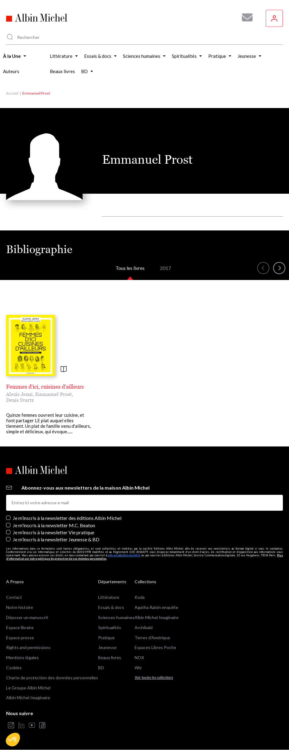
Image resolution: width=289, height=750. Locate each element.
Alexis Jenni (19, 394)
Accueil (12, 93)
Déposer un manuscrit (27, 617)
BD (101, 667)
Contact (14, 597)
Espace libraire (20, 627)
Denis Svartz (20, 400)
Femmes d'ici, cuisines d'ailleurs (45, 386)
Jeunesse (107, 647)
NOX (139, 657)
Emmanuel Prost (53, 394)
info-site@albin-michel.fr (124, 555)
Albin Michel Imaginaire (28, 697)
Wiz (138, 667)
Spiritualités (109, 627)
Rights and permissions (28, 647)
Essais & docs (111, 607)
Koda (140, 597)
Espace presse (20, 637)
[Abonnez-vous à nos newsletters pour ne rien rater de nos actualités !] (245, 17)
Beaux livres (109, 657)
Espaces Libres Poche (155, 647)
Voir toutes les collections (154, 677)
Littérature (108, 597)
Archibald (144, 627)
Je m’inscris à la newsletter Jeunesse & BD (56, 539)
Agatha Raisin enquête (156, 607)
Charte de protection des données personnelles (52, 677)
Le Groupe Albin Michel (28, 687)
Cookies (14, 667)
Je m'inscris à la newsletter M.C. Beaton (54, 525)
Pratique (106, 637)
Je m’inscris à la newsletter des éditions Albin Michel (67, 518)
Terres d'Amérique (152, 637)
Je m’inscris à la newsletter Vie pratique (53, 532)
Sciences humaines (116, 617)
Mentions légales (22, 657)
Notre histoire (19, 607)
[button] (13, 739)
